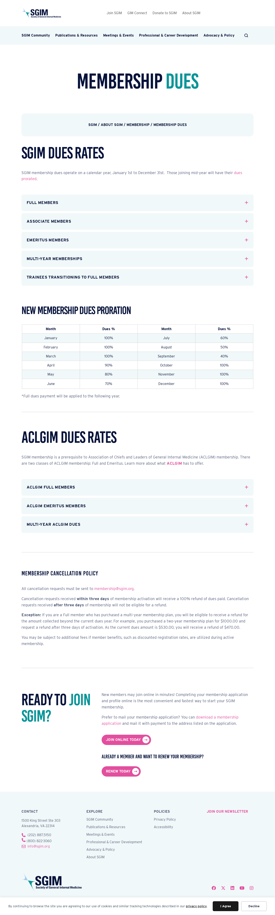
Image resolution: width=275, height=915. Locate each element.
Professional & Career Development (168, 35)
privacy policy (196, 906)
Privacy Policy (165, 820)
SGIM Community (35, 35)
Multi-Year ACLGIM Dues (53, 524)
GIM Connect (137, 13)
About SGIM (191, 13)
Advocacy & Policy (218, 35)
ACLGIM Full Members (51, 487)
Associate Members (49, 221)
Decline (254, 906)
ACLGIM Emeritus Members (56, 506)
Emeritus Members (48, 240)
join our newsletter (227, 811)
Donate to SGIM (165, 13)
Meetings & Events (118, 35)
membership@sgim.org (114, 588)
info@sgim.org (39, 846)
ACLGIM (174, 463)
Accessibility (163, 827)
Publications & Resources (76, 35)
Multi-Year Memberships (54, 258)
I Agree (225, 906)
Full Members (42, 202)
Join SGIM (114, 13)
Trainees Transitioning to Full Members (73, 277)
